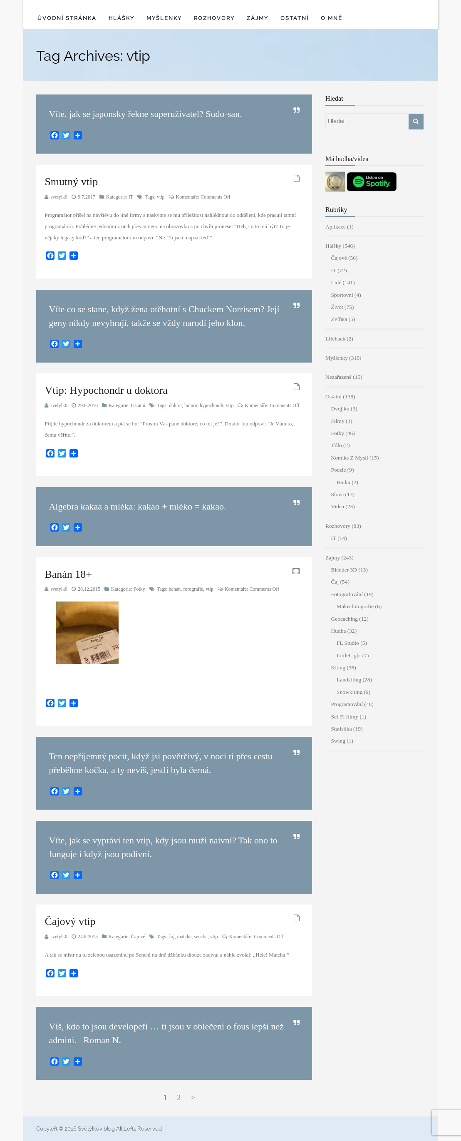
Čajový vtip (70, 921)
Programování (347, 704)
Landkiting (349, 679)
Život (337, 307)
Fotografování (347, 594)
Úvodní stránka (67, 18)
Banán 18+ (68, 574)
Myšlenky (164, 18)
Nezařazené (338, 377)
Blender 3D (344, 570)
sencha (201, 937)
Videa (337, 506)
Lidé (336, 282)
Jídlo (336, 445)
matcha (184, 937)
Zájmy (257, 18)
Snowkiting (349, 692)
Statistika (341, 729)
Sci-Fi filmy (344, 716)
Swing (338, 741)
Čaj (335, 582)
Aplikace (335, 227)
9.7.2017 (86, 197)
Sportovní (342, 295)
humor (190, 405)
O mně (331, 18)
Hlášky (121, 18)
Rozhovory (214, 18)
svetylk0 (58, 197)
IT (131, 197)
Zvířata (339, 319)
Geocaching (344, 619)
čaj (172, 937)
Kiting (338, 667)
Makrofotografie (355, 606)
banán (175, 589)
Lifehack (335, 339)
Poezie (338, 470)
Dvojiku (340, 408)
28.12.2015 (89, 589)
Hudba (338, 631)
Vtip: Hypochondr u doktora (106, 390)
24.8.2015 (88, 937)
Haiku (343, 482)
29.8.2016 (88, 405)
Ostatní (294, 18)
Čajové (138, 937)
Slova (337, 494)
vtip (161, 197)
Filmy (337, 421)
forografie (193, 589)
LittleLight (349, 655)
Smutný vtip (71, 182)
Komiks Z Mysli (349, 458)
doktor (175, 405)
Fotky (139, 589)
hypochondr (211, 405)
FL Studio (348, 643)
